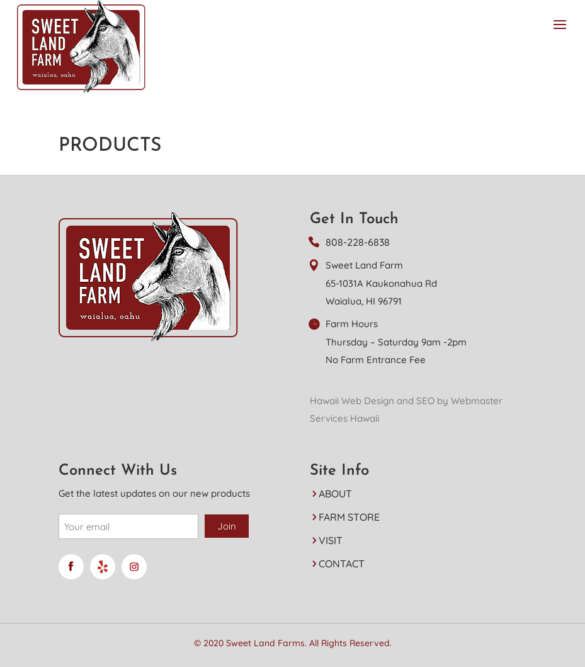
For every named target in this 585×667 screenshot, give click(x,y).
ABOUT (335, 493)
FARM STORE (349, 517)
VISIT (331, 540)
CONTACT (342, 563)
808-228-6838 (358, 242)
